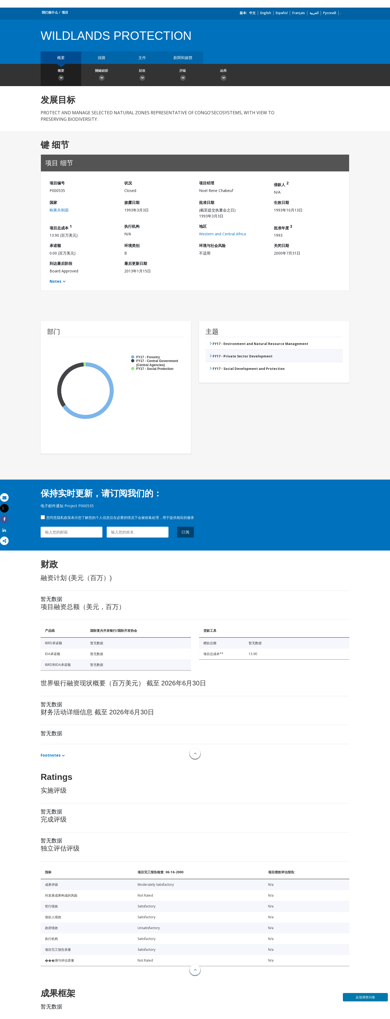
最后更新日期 (135, 263)
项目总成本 (61, 227)
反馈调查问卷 (365, 997)
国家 (53, 202)
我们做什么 (50, 12)
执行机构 (131, 226)
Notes (55, 281)
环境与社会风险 (212, 245)
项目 (65, 12)
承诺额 (55, 245)
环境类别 (131, 245)
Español (282, 13)
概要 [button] (61, 75)
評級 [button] (183, 75)
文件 (142, 57)
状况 (128, 182)
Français (298, 13)
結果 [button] (223, 75)
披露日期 (131, 202)
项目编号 (57, 182)
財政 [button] (142, 75)
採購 (101, 57)
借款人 (281, 183)
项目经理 (206, 182)
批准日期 (206, 202)
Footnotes (51, 755)
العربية (314, 13)
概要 (61, 57)
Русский (329, 13)
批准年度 (283, 227)
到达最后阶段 (61, 263)
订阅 (185, 532)
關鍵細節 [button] (102, 75)
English (265, 13)
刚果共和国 (59, 210)
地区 (203, 226)
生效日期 (281, 202)
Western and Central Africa (222, 233)
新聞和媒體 (182, 57)
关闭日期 (281, 245)
